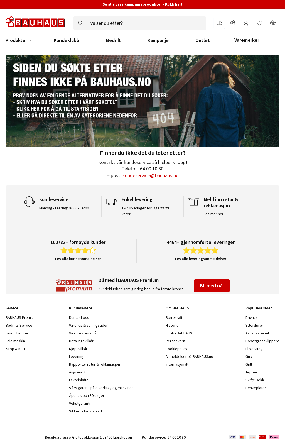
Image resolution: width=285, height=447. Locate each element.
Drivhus (251, 317)
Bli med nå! (212, 285)
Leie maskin (15, 340)
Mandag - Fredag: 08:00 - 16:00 (64, 208)
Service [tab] (12, 308)
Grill (248, 364)
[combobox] (139, 23)
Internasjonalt (177, 364)
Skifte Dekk (255, 379)
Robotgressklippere (262, 340)
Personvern (175, 340)
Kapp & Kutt (15, 348)
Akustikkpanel (257, 333)
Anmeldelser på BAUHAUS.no (189, 356)
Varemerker (246, 40)
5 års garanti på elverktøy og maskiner (101, 387)
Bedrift (113, 40)
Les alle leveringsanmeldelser (200, 258)
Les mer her (213, 213)
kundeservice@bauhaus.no (150, 175)
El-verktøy (253, 348)
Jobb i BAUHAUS (179, 333)
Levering (76, 356)
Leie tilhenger (17, 333)
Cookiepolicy (176, 348)
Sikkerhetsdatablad (85, 411)
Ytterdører (254, 325)
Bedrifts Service (19, 325)
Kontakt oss (79, 317)
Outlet (202, 40)
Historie (172, 325)
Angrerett (77, 372)
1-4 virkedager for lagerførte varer (146, 211)
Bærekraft (174, 317)
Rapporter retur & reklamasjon (94, 364)
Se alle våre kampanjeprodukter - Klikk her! (142, 4)
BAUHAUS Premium (21, 317)
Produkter (16, 40)
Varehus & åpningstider (88, 325)
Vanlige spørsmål (83, 333)
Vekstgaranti (79, 403)
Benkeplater (255, 387)
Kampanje (158, 40)
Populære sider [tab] (258, 308)
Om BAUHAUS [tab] (177, 308)
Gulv (249, 356)
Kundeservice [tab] (80, 308)
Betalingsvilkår (81, 340)
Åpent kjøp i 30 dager (86, 395)
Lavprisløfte (79, 379)
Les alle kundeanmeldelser (78, 258)
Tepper (251, 372)
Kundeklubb (66, 40)
